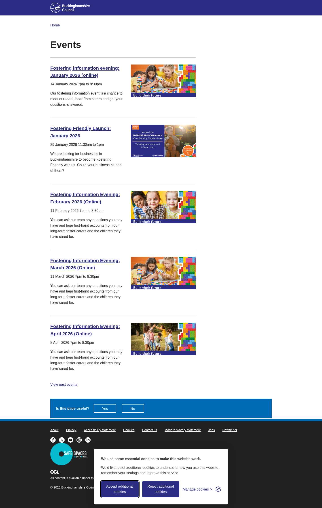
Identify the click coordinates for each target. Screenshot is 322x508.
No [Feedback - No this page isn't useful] (133, 409)
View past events (63, 384)
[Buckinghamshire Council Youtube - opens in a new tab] (72, 439)
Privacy (71, 430)
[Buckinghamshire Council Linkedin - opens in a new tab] (89, 439)
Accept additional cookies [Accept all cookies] (119, 489)
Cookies (129, 430)
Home (55, 25)
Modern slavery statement (183, 430)
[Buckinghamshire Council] (70, 8)
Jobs (211, 430)
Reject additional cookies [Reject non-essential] (160, 489)
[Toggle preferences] (197, 489)
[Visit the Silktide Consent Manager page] (218, 489)
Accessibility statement (100, 430)
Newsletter (229, 430)
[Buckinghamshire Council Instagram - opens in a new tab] (80, 439)
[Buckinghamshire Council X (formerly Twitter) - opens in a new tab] (63, 439)
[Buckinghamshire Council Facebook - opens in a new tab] (54, 439)
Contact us (149, 430)
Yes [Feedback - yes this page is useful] (105, 409)
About (54, 430)
